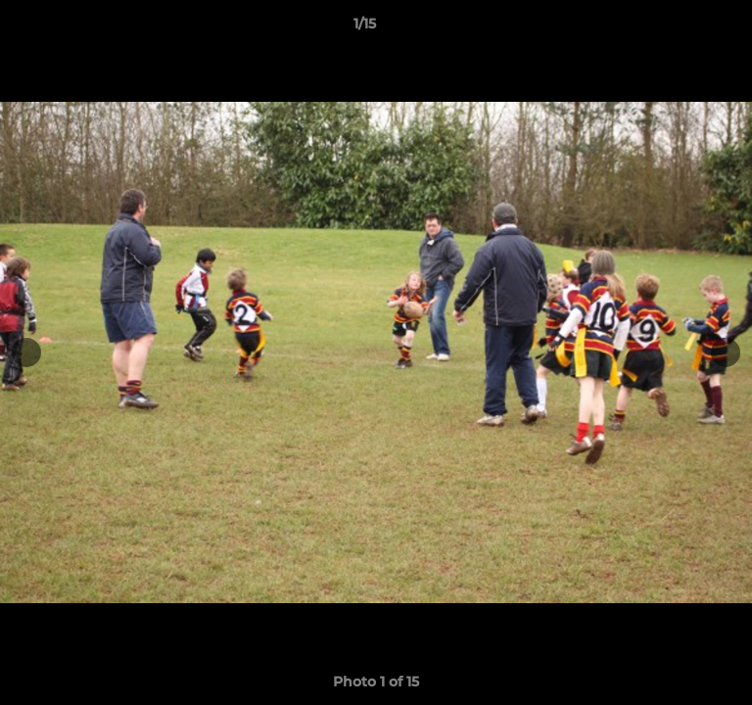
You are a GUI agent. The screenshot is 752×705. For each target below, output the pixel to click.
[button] (681, 28)
